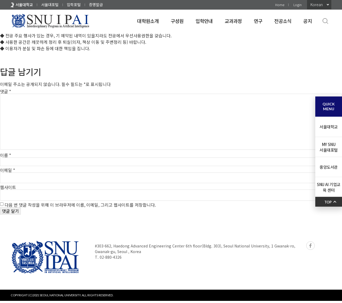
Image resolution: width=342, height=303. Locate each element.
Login (297, 4)
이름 (5, 155)
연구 (258, 20)
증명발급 (96, 4)
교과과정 (233, 20)
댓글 (5, 91)
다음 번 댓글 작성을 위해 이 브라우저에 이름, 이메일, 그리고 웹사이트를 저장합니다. (80, 207)
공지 (307, 20)
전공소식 (283, 20)
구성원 (177, 20)
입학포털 (74, 4)
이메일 (7, 172)
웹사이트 (8, 189)
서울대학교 (24, 4)
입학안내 (204, 20)
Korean (316, 4)
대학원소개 (148, 20)
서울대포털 (50, 4)
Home (279, 4)
